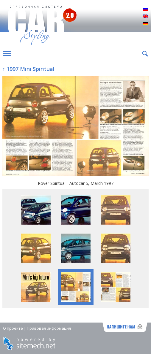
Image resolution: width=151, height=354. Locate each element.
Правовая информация (49, 328)
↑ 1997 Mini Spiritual (28, 68)
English (145, 16)
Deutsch (145, 23)
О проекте (13, 328)
